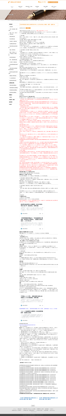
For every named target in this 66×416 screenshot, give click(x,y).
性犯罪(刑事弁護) (13, 57)
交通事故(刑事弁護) (13, 43)
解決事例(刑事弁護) (13, 80)
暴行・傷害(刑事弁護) (13, 59)
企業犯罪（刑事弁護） (13, 41)
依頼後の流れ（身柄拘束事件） (29, 410)
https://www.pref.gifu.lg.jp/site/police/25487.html (27, 324)
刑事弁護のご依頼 (29, 7)
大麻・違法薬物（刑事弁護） (12, 30)
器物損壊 (11, 26)
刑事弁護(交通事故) (13, 85)
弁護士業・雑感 (11, 99)
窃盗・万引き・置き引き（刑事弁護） (12, 33)
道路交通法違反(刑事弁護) (13, 47)
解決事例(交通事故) (13, 92)
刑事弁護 (13, 20)
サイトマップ (33, 411)
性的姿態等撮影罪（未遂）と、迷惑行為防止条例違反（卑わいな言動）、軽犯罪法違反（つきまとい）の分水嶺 (38, 308)
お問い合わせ (54, 7)
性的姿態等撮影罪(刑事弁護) (13, 65)
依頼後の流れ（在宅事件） (17, 410)
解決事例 (37, 7)
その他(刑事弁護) (13, 78)
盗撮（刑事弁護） (13, 49)
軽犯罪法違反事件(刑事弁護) (13, 73)
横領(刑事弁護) (12, 36)
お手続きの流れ (40, 410)
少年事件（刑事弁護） (13, 62)
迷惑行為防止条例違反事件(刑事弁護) (12, 69)
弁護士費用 (45, 7)
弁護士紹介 (20, 7)
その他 (10, 97)
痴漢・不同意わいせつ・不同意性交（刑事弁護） (12, 53)
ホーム (12, 7)
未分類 (10, 104)
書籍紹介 (10, 94)
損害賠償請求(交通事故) (14, 87)
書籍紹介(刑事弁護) (13, 75)
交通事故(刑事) (11, 82)
